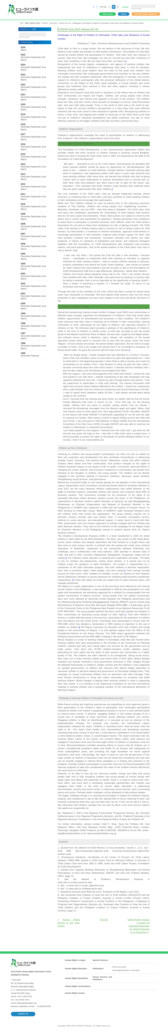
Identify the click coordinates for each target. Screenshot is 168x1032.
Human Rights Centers (75, 993)
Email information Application (146, 14)
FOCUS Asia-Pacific (119, 967)
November (25, 356)
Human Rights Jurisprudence (78, 986)
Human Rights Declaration (76, 978)
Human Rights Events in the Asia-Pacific (69, 923)
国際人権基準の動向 (32, 23)
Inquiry (123, 14)
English (125, 7)
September (36, 57)
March (24, 50)
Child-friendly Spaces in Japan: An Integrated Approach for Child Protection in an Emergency (139, 926)
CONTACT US (23, 1014)
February (35, 356)
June (43, 67)
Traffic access (107, 14)
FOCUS (45, 23)
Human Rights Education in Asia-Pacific (126, 970)
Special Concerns (100, 960)
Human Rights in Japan (75, 960)
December (25, 57)
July (43, 57)
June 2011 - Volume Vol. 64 (60, 23)
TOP (21, 23)
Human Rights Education (76, 969)
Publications (98, 969)
